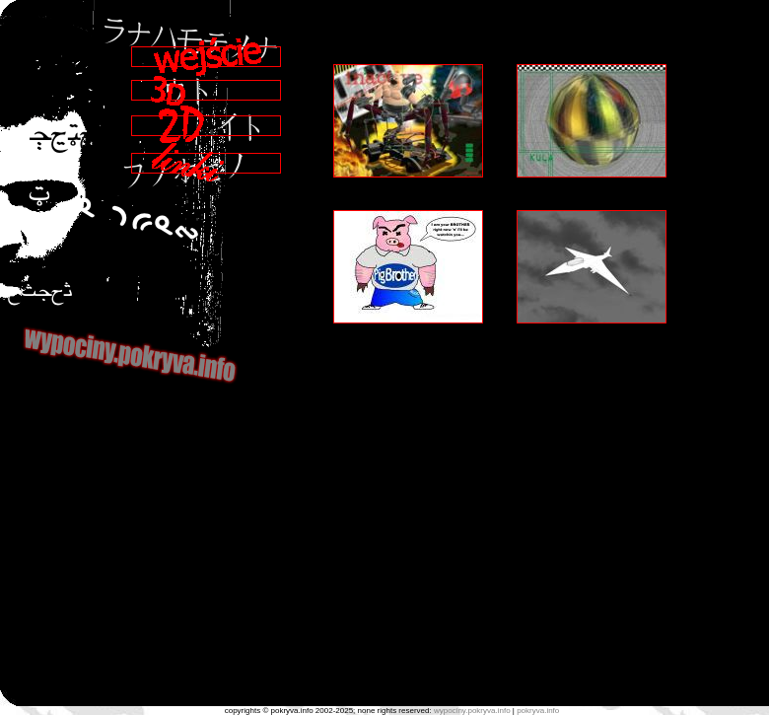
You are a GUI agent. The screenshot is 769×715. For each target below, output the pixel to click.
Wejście (206, 56)
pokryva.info (538, 710)
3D (206, 91)
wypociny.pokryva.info (472, 710)
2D (206, 124)
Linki (206, 162)
